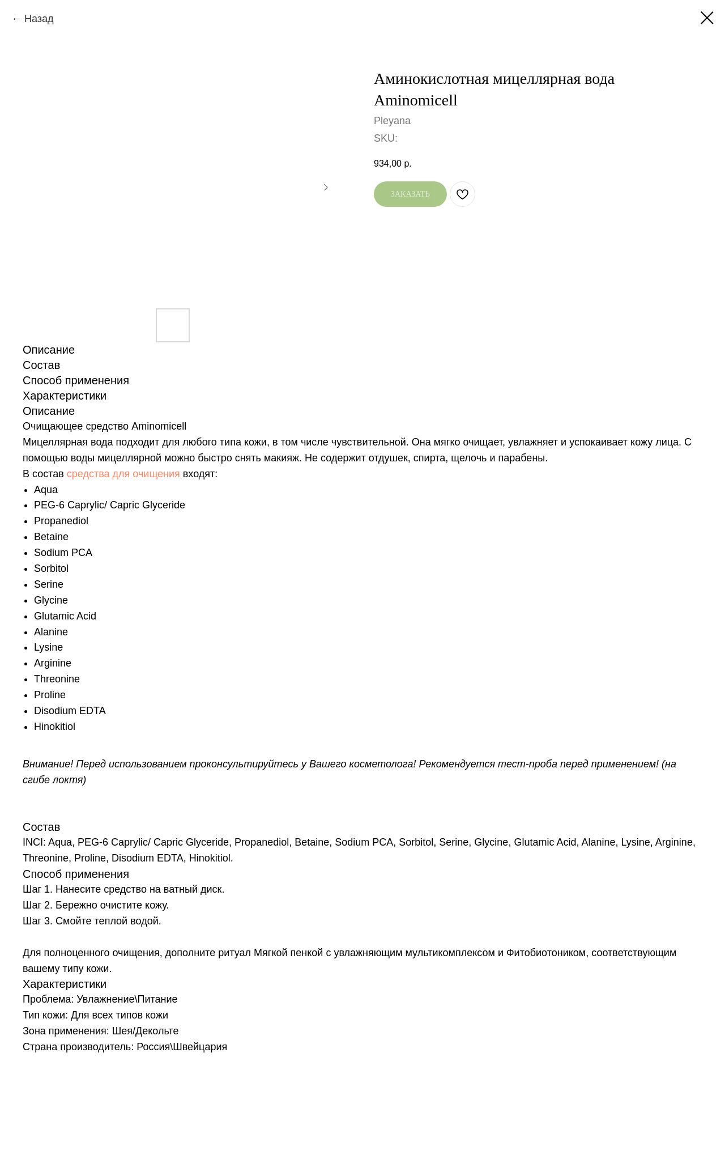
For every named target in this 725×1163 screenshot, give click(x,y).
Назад (39, 18)
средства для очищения (123, 473)
